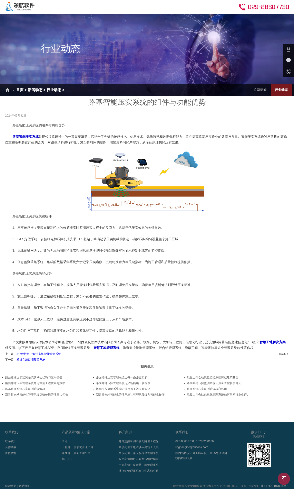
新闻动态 (142, 6)
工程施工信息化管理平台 (77, 447)
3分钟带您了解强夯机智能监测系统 (39, 354)
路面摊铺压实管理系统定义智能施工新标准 (123, 383)
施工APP (67, 459)
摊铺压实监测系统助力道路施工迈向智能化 (123, 388)
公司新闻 (260, 90)
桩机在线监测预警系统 (31, 359)
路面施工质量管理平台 (76, 453)
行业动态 (54, 90)
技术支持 (166, 6)
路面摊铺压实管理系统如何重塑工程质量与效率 (35, 383)
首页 (53, 6)
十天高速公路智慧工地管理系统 (139, 465)
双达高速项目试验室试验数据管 (139, 459)
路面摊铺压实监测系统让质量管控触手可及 (214, 383)
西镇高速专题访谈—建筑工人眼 (139, 447)
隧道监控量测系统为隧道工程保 (139, 441)
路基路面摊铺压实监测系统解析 (25, 388)
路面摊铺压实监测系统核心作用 (207, 388)
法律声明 (11, 486)
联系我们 (11, 441)
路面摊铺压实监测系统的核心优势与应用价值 (33, 377)
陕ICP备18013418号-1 (274, 486)
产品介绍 (96, 6)
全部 (65, 441)
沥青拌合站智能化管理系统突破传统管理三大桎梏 (36, 394)
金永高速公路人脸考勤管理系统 (139, 453)
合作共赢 (189, 6)
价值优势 (11, 453)
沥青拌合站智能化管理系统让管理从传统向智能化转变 (130, 394)
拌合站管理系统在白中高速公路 (139, 470)
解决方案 (73, 6)
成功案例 (119, 6)
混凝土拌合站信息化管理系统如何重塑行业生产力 (218, 394)
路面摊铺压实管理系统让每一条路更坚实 (121, 377)
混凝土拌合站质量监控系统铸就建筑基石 (212, 377)
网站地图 (24, 486)
